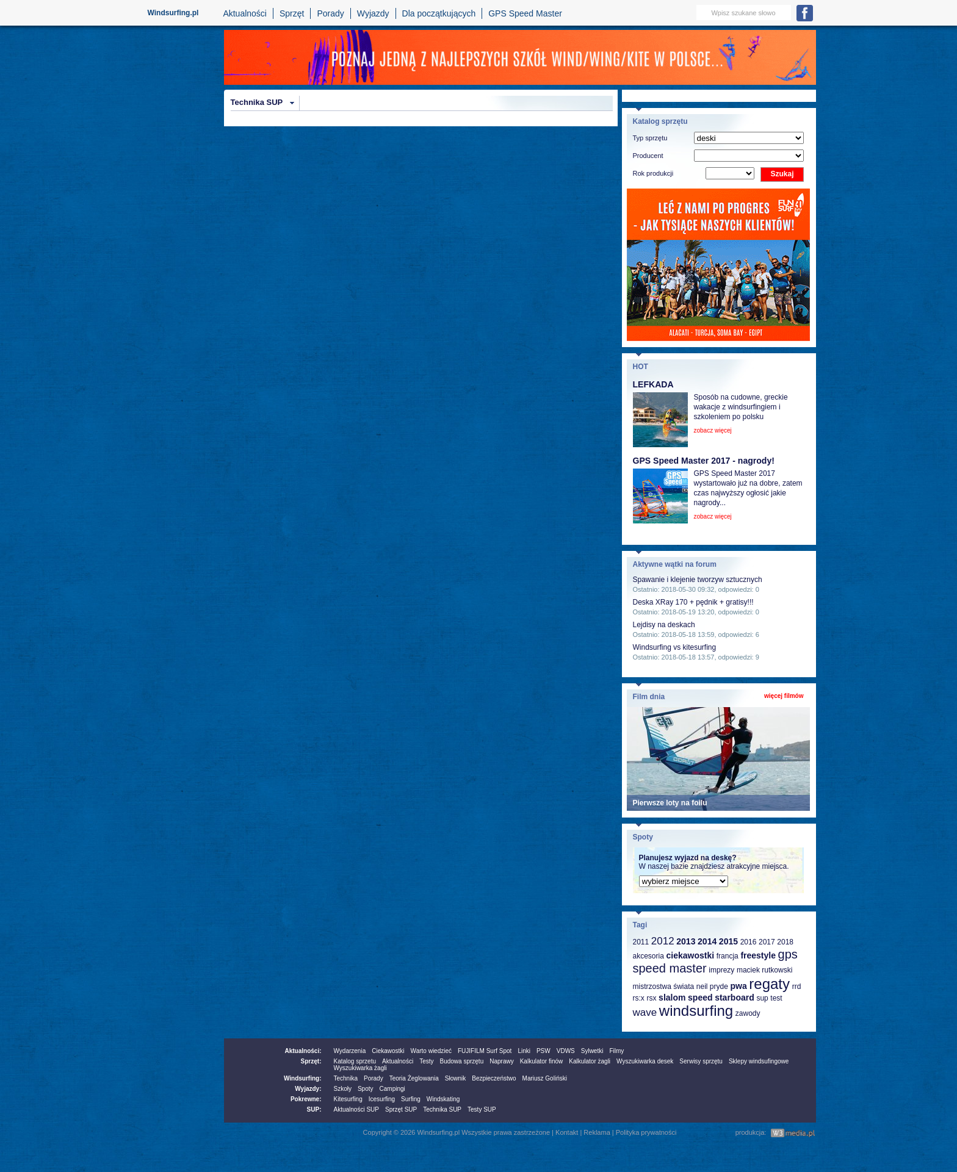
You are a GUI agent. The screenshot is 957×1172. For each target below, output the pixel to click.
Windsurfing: (303, 1078)
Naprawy (501, 1061)
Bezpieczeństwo (494, 1078)
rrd (796, 986)
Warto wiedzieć (431, 1051)
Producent (648, 155)
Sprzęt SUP (401, 1109)
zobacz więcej (713, 430)
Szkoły (343, 1088)
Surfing (411, 1099)
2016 (748, 942)
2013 (685, 941)
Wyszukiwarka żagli (360, 1068)
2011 (641, 942)
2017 (767, 942)
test (776, 998)
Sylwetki (592, 1051)
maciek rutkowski (764, 970)
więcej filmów (783, 695)
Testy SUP (482, 1109)
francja (728, 956)
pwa (738, 986)
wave (645, 1012)
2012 (662, 941)
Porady (330, 13)
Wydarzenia (350, 1051)
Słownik (455, 1078)
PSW (543, 1051)
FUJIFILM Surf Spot (484, 1051)
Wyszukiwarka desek (644, 1061)
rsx (651, 998)
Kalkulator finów (541, 1061)
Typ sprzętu (650, 138)
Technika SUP (257, 102)
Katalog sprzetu (355, 1061)
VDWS (566, 1051)
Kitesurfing (348, 1099)
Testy (426, 1061)
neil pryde (712, 986)
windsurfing (696, 1010)
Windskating (443, 1099)
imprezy (721, 970)
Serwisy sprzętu (701, 1061)
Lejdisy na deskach (664, 624)
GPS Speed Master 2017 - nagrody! (704, 461)
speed (700, 997)
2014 (707, 941)
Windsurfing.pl (173, 13)
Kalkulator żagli (589, 1061)
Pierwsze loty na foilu (670, 803)
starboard (734, 997)
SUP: (314, 1109)
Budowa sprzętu (461, 1061)
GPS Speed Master (525, 13)
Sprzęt (292, 13)
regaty (769, 984)
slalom (672, 997)
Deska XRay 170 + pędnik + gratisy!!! (693, 602)
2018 (785, 942)
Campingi (392, 1088)
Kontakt (566, 1132)
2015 (728, 941)
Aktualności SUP (356, 1109)
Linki (524, 1051)
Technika (346, 1078)
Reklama (596, 1132)
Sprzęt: (311, 1061)
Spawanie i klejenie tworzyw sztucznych (697, 579)
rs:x (639, 998)
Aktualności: (302, 1051)
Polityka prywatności (646, 1132)
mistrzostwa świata (664, 986)
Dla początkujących (439, 13)
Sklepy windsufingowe (759, 1061)
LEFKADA (653, 384)
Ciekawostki (388, 1051)
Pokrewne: (306, 1099)
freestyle (758, 955)
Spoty (366, 1088)
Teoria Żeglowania (414, 1078)
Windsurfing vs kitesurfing (675, 647)
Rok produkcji (653, 173)
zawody (747, 1013)
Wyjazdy (373, 13)
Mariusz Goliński (544, 1078)
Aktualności (245, 13)
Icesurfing (382, 1099)
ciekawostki (690, 955)
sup (762, 998)
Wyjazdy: (308, 1088)
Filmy (616, 1051)
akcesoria (648, 956)
